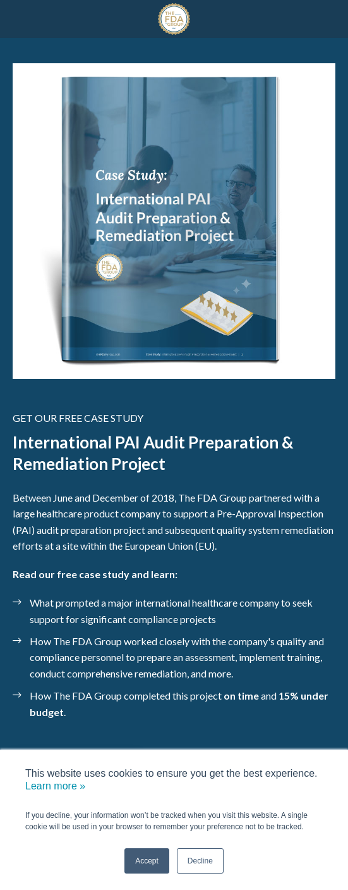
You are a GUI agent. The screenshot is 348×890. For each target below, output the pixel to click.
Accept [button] (147, 860)
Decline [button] (200, 860)
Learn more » (55, 786)
